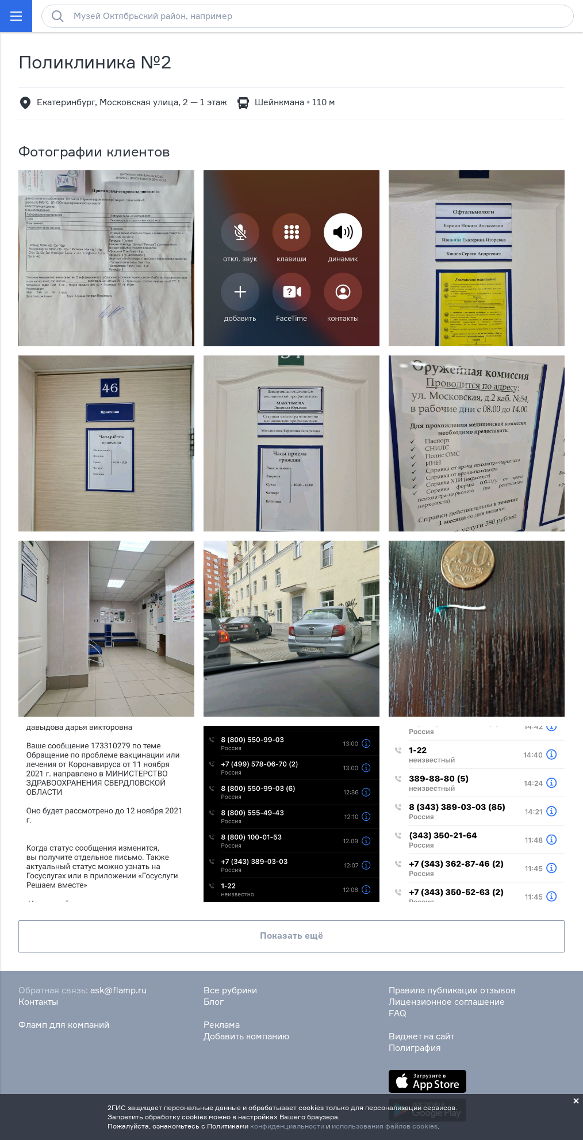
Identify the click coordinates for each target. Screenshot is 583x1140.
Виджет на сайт (421, 1036)
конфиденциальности (287, 1126)
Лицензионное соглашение (447, 1001)
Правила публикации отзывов (452, 990)
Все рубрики (230, 990)
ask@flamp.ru (118, 990)
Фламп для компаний (63, 1024)
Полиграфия (415, 1047)
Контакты (38, 1001)
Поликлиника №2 (94, 61)
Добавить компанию (246, 1036)
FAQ (397, 1013)
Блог (214, 1001)
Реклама (222, 1024)
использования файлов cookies (385, 1126)
